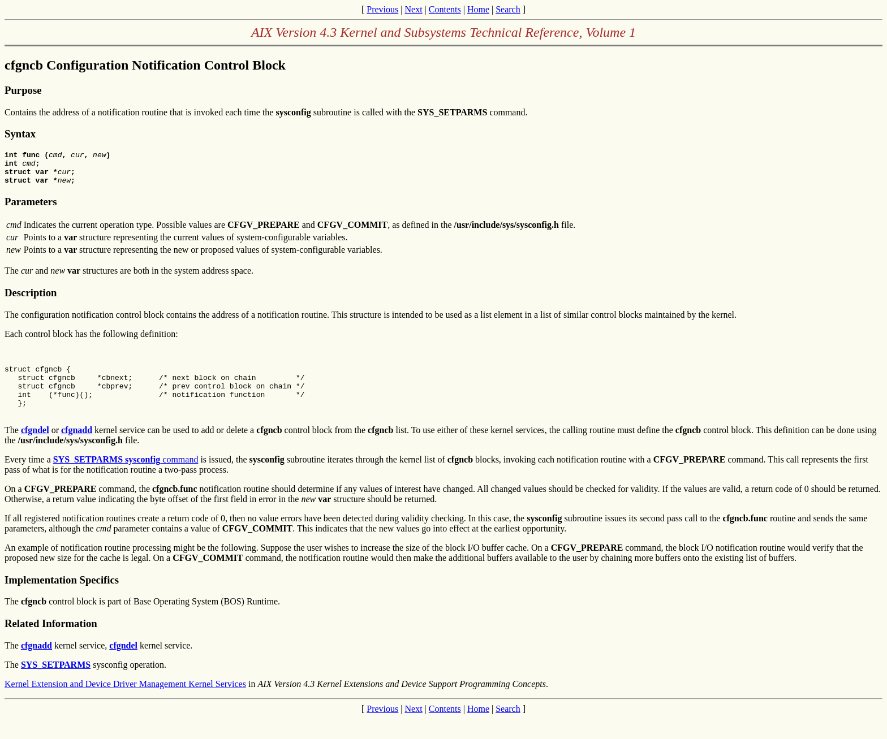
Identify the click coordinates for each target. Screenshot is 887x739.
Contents (445, 9)
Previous (382, 9)
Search (508, 9)
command (126, 480)
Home (478, 9)
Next (413, 9)
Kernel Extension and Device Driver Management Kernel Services (125, 704)
